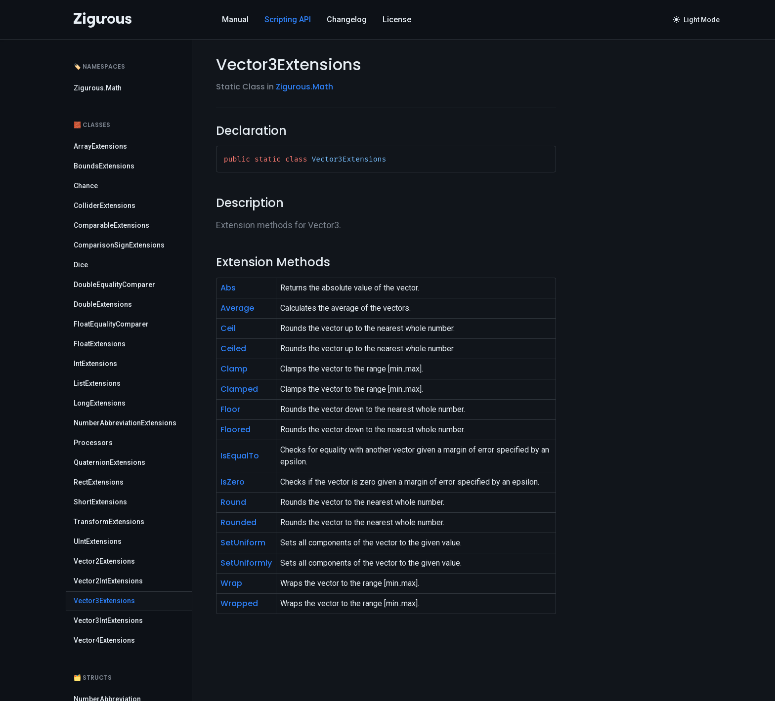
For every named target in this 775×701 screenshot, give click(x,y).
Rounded (238, 522)
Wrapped (239, 603)
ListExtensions (97, 383)
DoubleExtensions (103, 304)
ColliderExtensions (104, 205)
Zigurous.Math (98, 88)
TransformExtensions (109, 522)
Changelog (347, 19)
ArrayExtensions (100, 146)
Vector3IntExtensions (108, 620)
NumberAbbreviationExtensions (125, 423)
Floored (235, 429)
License (397, 19)
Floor (230, 409)
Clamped (239, 389)
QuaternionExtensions (109, 462)
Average (237, 308)
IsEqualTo (239, 455)
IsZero (232, 482)
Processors (93, 443)
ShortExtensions (100, 502)
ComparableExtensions (111, 225)
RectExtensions (99, 482)
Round (233, 502)
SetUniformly (246, 563)
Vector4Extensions (104, 640)
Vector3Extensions (104, 601)
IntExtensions (95, 364)
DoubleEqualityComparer (114, 285)
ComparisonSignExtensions (119, 245)
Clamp (234, 368)
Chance (86, 186)
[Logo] (102, 20)
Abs (228, 287)
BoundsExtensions (104, 166)
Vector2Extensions (104, 561)
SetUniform (242, 542)
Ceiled (233, 348)
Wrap (231, 583)
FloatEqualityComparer (111, 324)
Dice (81, 265)
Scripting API (287, 19)
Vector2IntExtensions (108, 581)
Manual (235, 19)
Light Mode (696, 20)
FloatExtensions (100, 344)
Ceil (228, 328)
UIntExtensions (98, 541)
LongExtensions (100, 403)
